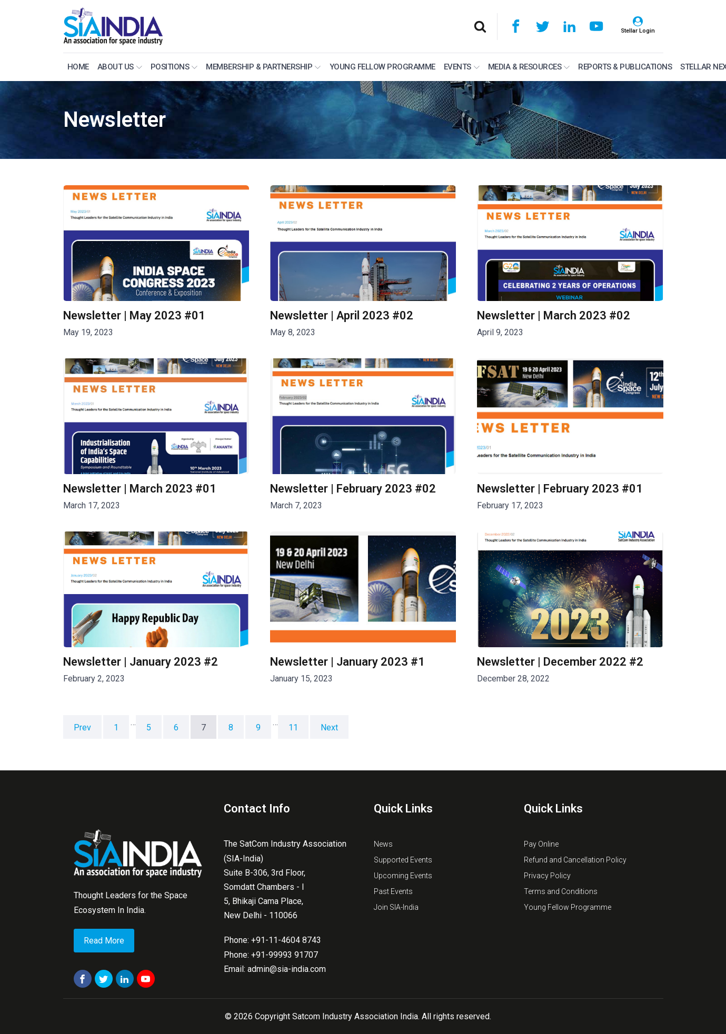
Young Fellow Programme (382, 67)
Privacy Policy (547, 875)
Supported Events (403, 860)
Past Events (393, 891)
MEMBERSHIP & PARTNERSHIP (263, 67)
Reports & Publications (625, 67)
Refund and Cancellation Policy (575, 860)
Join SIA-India (396, 907)
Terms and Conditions (561, 891)
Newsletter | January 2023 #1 (347, 661)
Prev (82, 727)
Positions (174, 67)
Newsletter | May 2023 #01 (134, 315)
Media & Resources (529, 67)
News (383, 844)
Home (78, 67)
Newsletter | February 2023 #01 (560, 488)
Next (329, 727)
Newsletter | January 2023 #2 (140, 661)
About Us (119, 67)
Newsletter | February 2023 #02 (353, 488)
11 (293, 727)
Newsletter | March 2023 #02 (553, 315)
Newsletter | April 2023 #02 (341, 315)
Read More (104, 941)
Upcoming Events (403, 875)
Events (462, 67)
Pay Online (541, 844)
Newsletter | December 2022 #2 (560, 661)
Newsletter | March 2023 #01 (139, 488)
